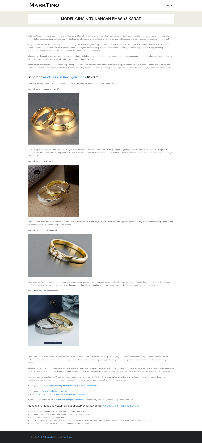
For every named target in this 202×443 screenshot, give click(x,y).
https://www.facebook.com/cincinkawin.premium (58, 391)
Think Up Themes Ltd (46, 437)
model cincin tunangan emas (64, 77)
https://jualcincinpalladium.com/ (76, 394)
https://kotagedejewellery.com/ (47, 394)
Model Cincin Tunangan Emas (120, 405)
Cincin (30, 222)
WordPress (68, 437)
